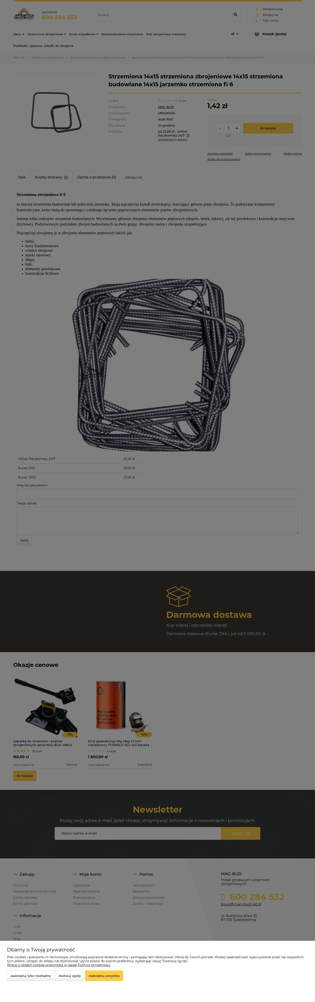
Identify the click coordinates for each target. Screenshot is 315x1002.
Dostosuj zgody (70, 975)
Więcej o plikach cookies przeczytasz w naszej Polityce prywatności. (59, 965)
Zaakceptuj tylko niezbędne (30, 975)
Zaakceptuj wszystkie (104, 975)
